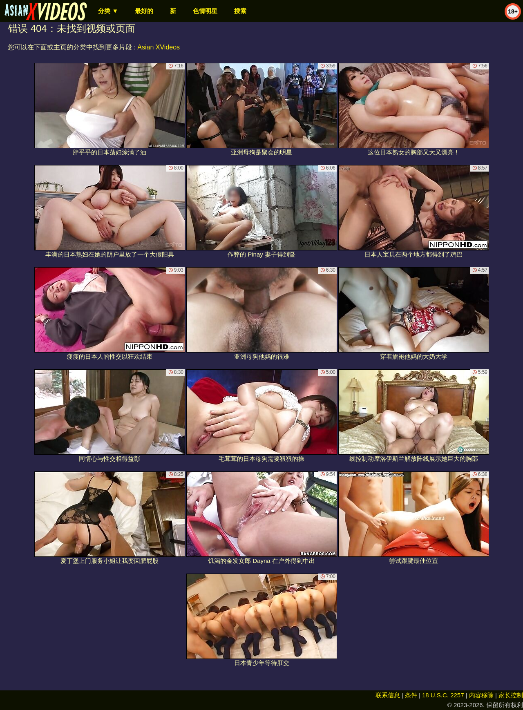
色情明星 (205, 10)
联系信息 (387, 695)
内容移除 (481, 695)
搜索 (240, 10)
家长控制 (510, 695)
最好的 (144, 10)
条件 (411, 695)
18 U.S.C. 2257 (443, 695)
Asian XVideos (158, 47)
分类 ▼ (108, 10)
